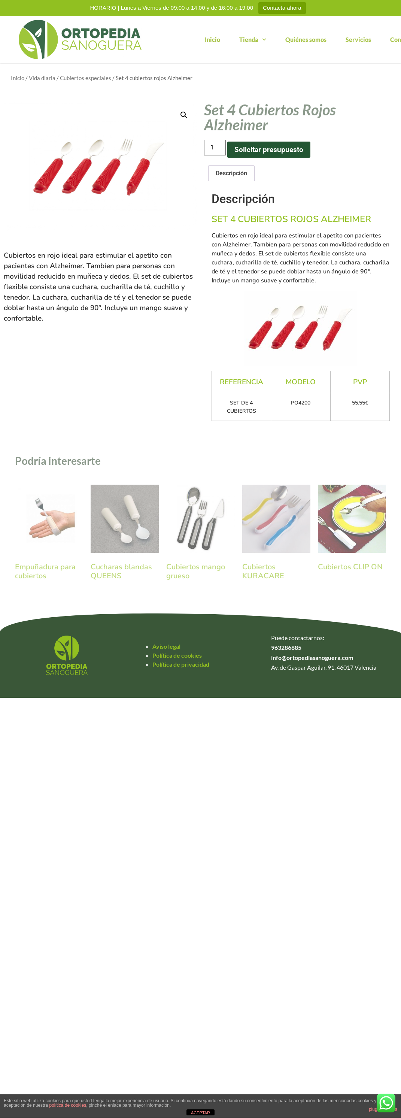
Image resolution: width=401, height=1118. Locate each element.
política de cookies (67, 1105)
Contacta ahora (282, 7)
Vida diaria (42, 78)
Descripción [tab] (231, 173)
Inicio (212, 39)
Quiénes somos (305, 39)
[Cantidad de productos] (215, 147)
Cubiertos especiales (85, 78)
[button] (184, 115)
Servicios (358, 39)
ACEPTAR (200, 1113)
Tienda (252, 39)
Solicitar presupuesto (268, 149)
